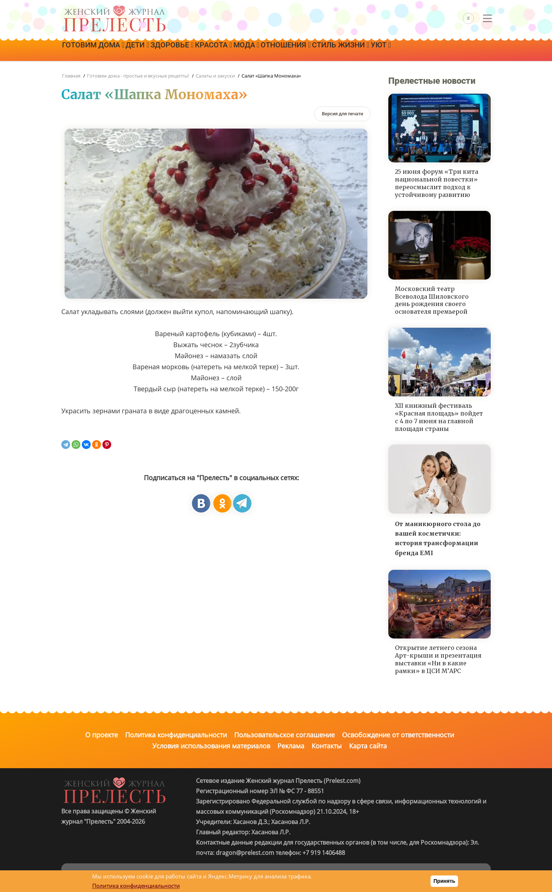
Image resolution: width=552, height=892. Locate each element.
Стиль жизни (380, 50)
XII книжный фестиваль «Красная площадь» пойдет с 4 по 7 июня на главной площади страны (439, 417)
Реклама (290, 745)
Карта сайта (368, 745)
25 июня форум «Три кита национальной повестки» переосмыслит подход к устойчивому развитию (436, 183)
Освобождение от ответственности (398, 734)
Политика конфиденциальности (176, 734)
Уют (426, 50)
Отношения (319, 50)
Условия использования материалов (211, 745)
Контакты (327, 745)
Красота (234, 50)
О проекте (101, 734)
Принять (444, 881)
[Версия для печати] (342, 114)
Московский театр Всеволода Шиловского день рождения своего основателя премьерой (432, 300)
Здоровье (187, 50)
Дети (146, 50)
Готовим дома (96, 50)
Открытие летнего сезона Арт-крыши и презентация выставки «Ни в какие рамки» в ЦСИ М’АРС (438, 659)
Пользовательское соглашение (284, 734)
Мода (274, 50)
